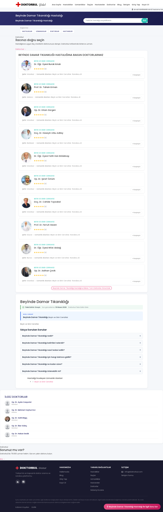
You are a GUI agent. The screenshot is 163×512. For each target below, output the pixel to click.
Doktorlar (111, 4)
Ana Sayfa (56, 4)
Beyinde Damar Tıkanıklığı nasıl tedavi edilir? (81, 349)
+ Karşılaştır (136, 75)
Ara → (2, 459)
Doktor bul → (20, 49)
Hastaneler (100, 4)
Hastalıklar (68, 4)
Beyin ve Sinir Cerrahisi (44, 61)
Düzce (29, 235)
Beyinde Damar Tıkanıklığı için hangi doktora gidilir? (81, 357)
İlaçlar (90, 4)
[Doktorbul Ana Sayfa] (31, 4)
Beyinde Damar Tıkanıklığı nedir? (81, 335)
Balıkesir (30, 143)
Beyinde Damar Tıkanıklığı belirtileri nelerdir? (81, 342)
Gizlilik (33, 507)
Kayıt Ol (145, 4)
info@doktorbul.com (132, 472)
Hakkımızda (64, 472)
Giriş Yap (136, 4)
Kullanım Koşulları (22, 507)
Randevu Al (77, 74)
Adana (30, 97)
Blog (119, 4)
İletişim (126, 4)
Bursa (29, 258)
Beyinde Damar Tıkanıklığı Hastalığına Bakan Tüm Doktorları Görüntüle (81, 288)
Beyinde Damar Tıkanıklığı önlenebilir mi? (81, 371)
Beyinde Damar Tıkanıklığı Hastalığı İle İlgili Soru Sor (132, 506)
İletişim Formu (127, 475)
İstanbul (30, 74)
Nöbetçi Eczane (97, 490)
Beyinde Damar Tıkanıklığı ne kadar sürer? (81, 364)
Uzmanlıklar (80, 4)
